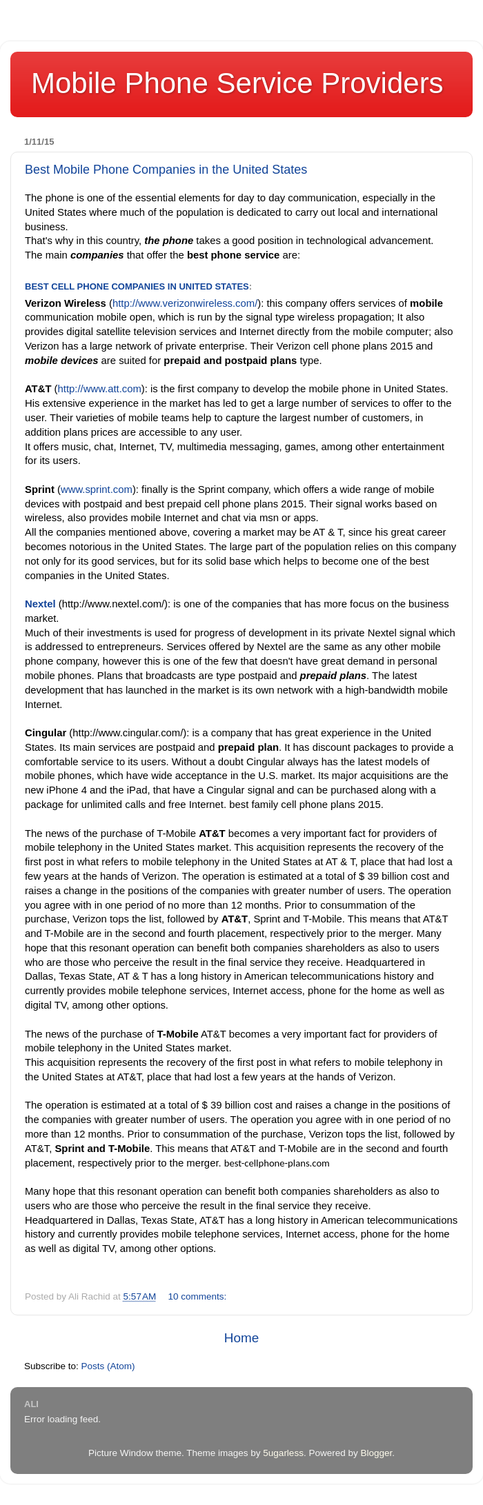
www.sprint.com (96, 489)
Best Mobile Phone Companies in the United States (166, 169)
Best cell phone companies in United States (137, 286)
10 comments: (199, 1296)
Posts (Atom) (108, 1366)
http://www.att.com (99, 388)
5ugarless (283, 1453)
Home (241, 1338)
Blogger (376, 1453)
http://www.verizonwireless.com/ (184, 303)
